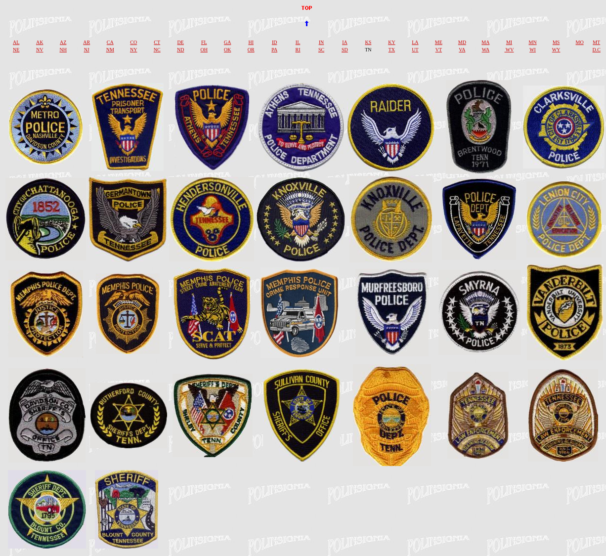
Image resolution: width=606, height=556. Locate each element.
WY (556, 49)
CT (157, 42)
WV (509, 49)
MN (533, 42)
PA (274, 49)
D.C (597, 49)
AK (39, 42)
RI (298, 49)
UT (415, 49)
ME (438, 42)
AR (86, 42)
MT (596, 42)
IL (298, 42)
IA (344, 42)
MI (509, 42)
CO (133, 42)
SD (345, 49)
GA (227, 42)
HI (251, 42)
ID (274, 42)
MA (485, 42)
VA (462, 49)
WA (486, 49)
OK (227, 49)
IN (321, 42)
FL (204, 42)
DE (180, 42)
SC (321, 49)
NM (110, 49)
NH (62, 49)
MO (580, 42)
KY (391, 42)
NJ (86, 49)
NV (39, 49)
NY (133, 49)
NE (16, 49)
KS (368, 42)
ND (180, 49)
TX (392, 49)
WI (532, 49)
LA (415, 42)
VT (438, 49)
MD (462, 42)
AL (16, 42)
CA (110, 42)
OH (203, 49)
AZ (63, 42)
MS (556, 42)
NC (157, 49)
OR (251, 49)
